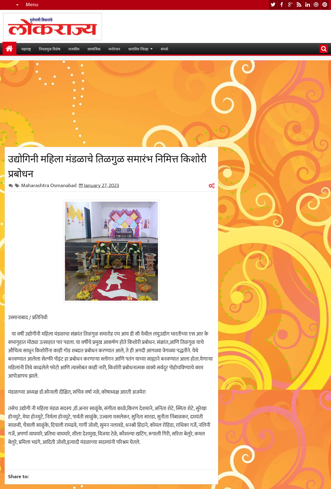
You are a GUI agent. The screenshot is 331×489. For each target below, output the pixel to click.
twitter (273, 5)
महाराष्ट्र (26, 48)
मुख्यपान (9, 49)
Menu (32, 4)
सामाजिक (93, 48)
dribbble (316, 5)
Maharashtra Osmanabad (48, 185)
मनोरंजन (114, 48)
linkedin (307, 5)
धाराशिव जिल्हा (138, 48)
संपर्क (164, 48)
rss (299, 5)
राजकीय (73, 48)
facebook (282, 5)
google (290, 5)
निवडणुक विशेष (49, 48)
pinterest (325, 5)
